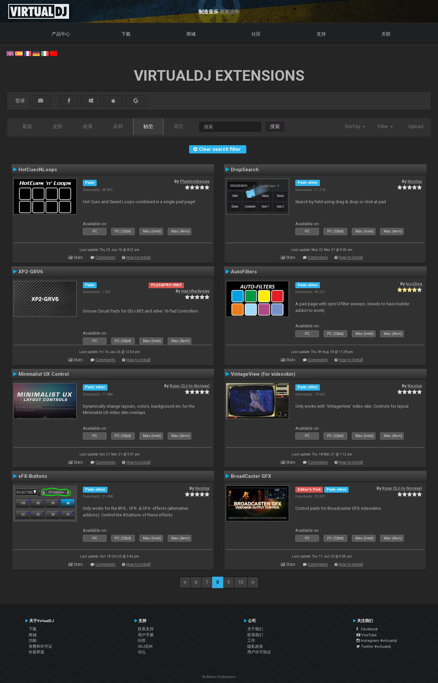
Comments (105, 257)
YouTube (366, 635)
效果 (88, 126)
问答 (142, 640)
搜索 (275, 126)
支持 (321, 34)
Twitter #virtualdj (373, 646)
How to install (138, 257)
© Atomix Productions (219, 677)
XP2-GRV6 (30, 272)
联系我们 (255, 635)
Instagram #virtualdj (376, 640)
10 (240, 582)
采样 (118, 126)
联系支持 (146, 629)
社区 (256, 34)
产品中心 (61, 34)
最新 (27, 126)
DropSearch (245, 170)
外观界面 (36, 652)
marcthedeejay (195, 291)
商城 (191, 34)
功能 (32, 640)
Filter (385, 126)
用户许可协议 (259, 652)
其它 (178, 126)
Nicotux (414, 181)
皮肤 (57, 126)
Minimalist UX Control (43, 374)
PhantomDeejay (194, 181)
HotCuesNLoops (37, 170)
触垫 (148, 126)
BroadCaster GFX (251, 476)
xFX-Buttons (32, 476)
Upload (415, 126)
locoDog (414, 284)
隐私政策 (255, 646)
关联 (386, 34)
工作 (251, 640)
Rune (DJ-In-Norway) (189, 386)
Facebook (367, 629)
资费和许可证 (40, 646)
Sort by (355, 126)
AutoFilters (244, 272)
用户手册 (146, 635)
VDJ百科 (145, 646)
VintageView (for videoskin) (263, 374)
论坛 (142, 652)
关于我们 (255, 629)
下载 (126, 34)
